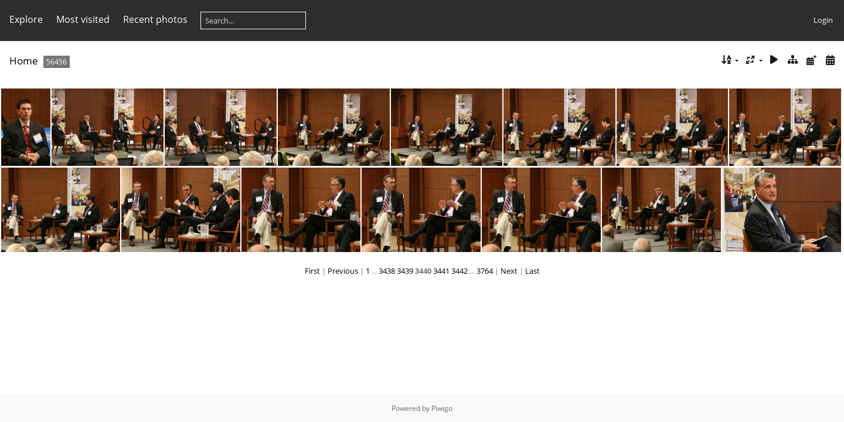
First (312, 271)
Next (509, 271)
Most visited (83, 19)
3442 (459, 271)
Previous (343, 271)
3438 (387, 271)
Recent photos (155, 19)
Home (23, 60)
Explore (26, 19)
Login (823, 20)
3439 (405, 271)
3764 (485, 271)
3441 (441, 271)
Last (532, 271)
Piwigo (441, 408)
